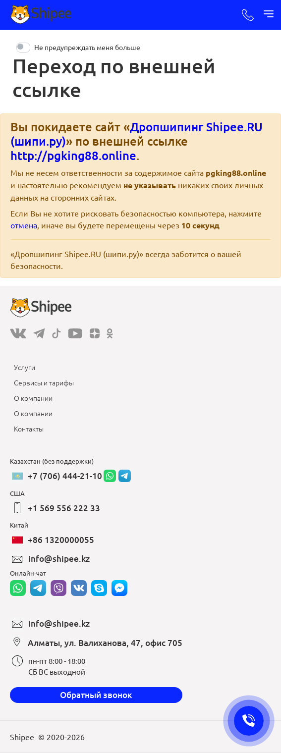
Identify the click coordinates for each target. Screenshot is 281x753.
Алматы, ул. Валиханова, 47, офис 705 (105, 642)
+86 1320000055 (61, 539)
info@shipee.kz (59, 558)
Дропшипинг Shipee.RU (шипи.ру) (136, 134)
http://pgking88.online (73, 155)
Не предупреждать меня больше (87, 47)
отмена (23, 225)
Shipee (22, 737)
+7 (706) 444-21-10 (65, 476)
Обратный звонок (96, 694)
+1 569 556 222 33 (64, 508)
